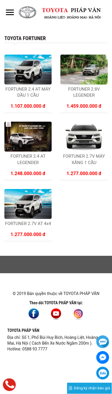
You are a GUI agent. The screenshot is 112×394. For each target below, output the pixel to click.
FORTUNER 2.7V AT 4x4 (28, 223)
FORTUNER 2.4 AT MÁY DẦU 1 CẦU (27, 92)
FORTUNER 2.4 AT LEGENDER (28, 159)
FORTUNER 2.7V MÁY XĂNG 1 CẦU (84, 159)
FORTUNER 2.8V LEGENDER (84, 92)
